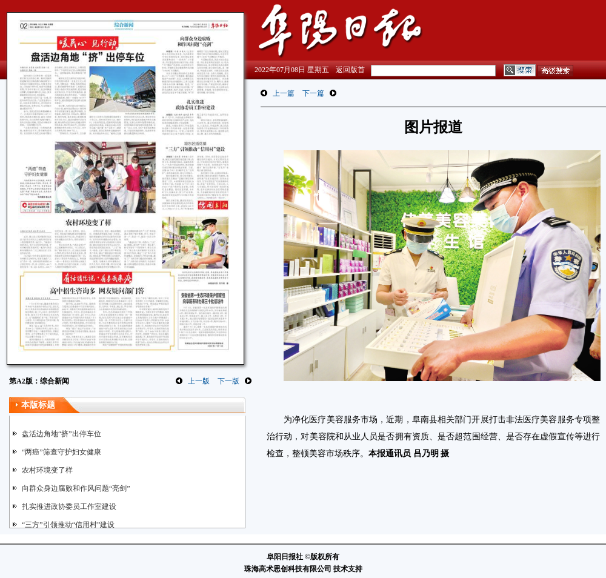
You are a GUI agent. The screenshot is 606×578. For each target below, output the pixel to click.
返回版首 (350, 69)
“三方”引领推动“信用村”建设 (68, 524)
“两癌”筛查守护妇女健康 (61, 452)
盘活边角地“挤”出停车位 (61, 434)
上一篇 (284, 93)
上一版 (199, 381)
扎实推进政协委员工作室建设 (69, 506)
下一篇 (313, 93)
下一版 (228, 381)
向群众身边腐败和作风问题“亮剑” (76, 488)
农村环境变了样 (47, 470)
